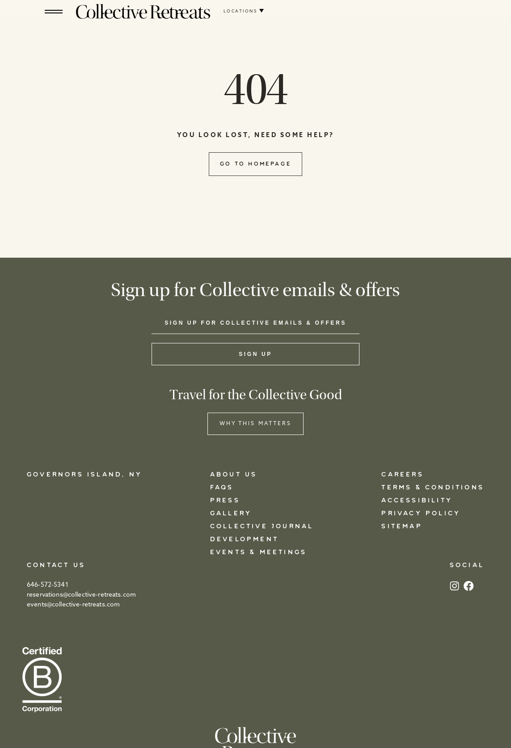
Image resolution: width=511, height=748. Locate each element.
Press (225, 500)
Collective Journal (262, 526)
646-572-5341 (47, 585)
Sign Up (255, 354)
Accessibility (416, 500)
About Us (234, 475)
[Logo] (143, 11)
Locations (240, 11)
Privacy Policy (420, 513)
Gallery (231, 513)
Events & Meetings (258, 552)
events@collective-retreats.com (73, 605)
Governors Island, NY (84, 475)
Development (244, 539)
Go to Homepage (255, 164)
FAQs (222, 488)
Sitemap (401, 526)
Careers (402, 475)
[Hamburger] (54, 11)
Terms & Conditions (432, 488)
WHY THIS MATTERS (256, 423)
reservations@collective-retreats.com (81, 595)
